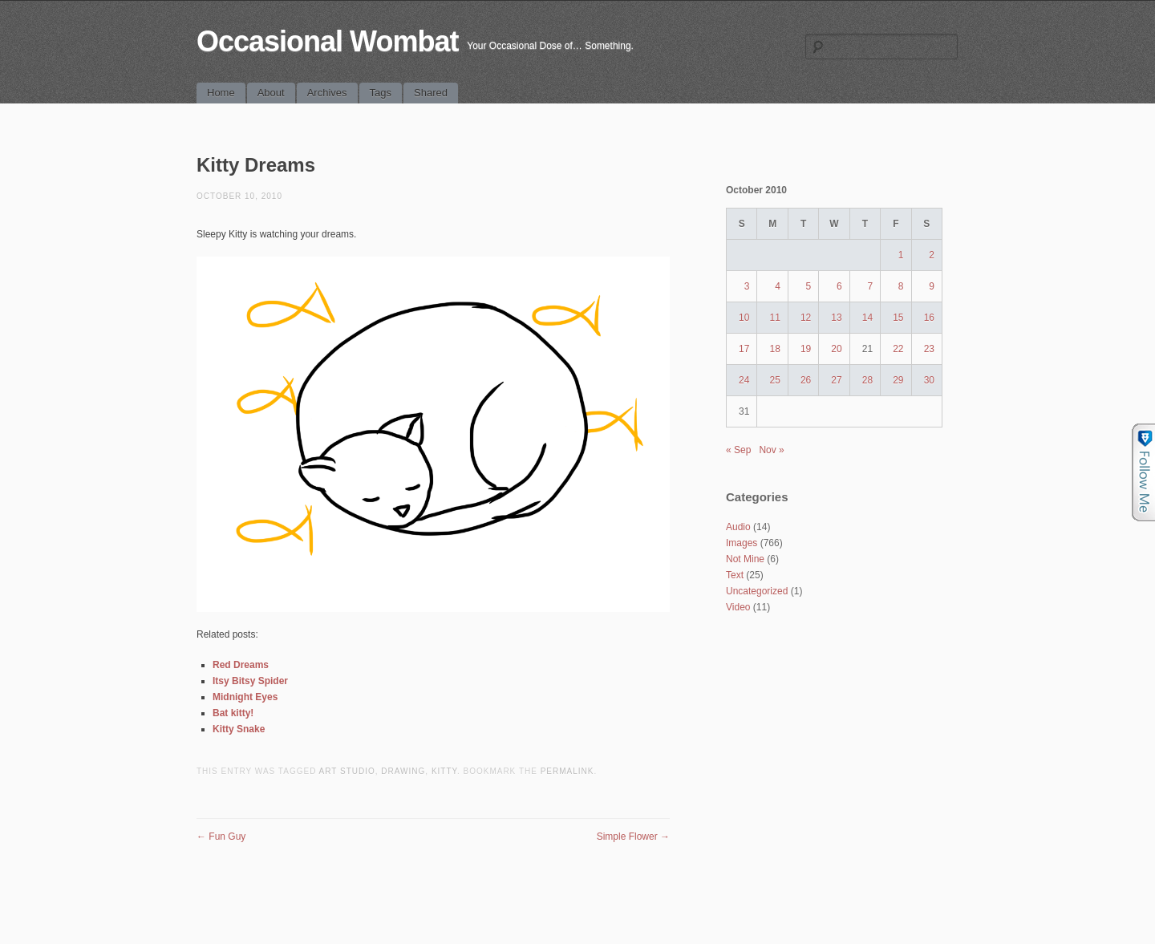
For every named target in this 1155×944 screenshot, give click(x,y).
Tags (380, 93)
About (271, 93)
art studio (347, 771)
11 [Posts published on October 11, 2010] (774, 317)
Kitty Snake (239, 729)
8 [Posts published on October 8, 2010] (901, 286)
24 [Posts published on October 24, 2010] (744, 380)
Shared (431, 93)
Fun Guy (221, 836)
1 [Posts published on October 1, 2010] (901, 255)
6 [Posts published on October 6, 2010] (839, 286)
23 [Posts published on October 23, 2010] (929, 349)
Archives (327, 93)
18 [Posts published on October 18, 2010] (774, 349)
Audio (738, 527)
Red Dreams (241, 665)
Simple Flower (633, 836)
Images (741, 543)
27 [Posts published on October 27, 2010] (836, 380)
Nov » (771, 450)
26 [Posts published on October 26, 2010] (805, 380)
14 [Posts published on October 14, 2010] (867, 317)
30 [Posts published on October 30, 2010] (929, 380)
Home (221, 93)
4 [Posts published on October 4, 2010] (777, 286)
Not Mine (745, 559)
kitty (444, 771)
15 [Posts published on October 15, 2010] (898, 317)
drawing (403, 771)
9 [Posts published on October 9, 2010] (931, 286)
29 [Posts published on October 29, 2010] (898, 380)
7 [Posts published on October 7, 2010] (870, 286)
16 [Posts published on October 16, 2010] (929, 317)
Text (735, 575)
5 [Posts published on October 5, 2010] (809, 286)
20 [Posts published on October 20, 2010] (836, 349)
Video (738, 607)
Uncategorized (757, 591)
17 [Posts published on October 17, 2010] (744, 349)
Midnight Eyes (245, 697)
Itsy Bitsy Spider (250, 681)
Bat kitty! (233, 713)
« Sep (738, 450)
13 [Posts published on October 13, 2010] (836, 317)
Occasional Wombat (327, 41)
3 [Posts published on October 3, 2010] (747, 286)
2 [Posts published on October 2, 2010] (931, 255)
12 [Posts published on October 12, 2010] (805, 317)
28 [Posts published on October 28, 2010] (867, 380)
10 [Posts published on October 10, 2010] (744, 317)
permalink (567, 771)
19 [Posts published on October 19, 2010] (805, 349)
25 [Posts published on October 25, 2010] (774, 380)
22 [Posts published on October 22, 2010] (898, 349)
